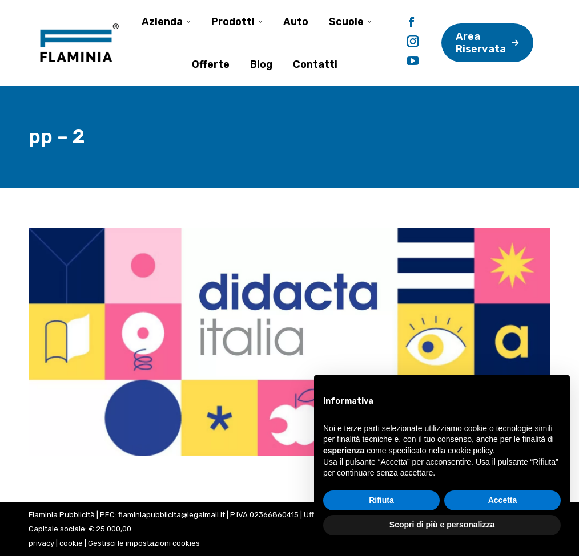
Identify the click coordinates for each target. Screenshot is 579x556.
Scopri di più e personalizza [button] (441, 524)
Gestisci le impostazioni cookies (144, 543)
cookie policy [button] (470, 450)
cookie (71, 543)
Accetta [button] (502, 500)
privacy (41, 543)
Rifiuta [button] (381, 500)
